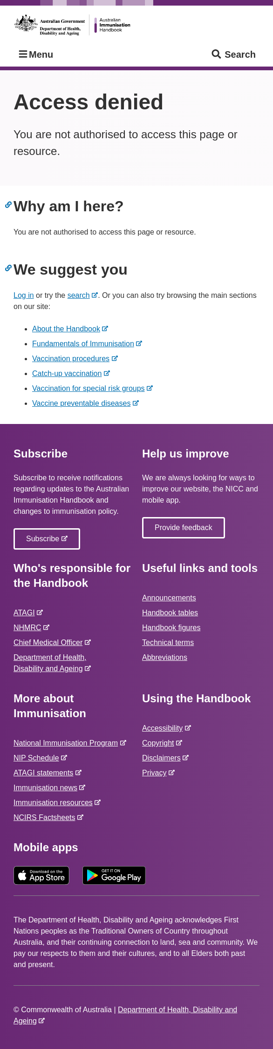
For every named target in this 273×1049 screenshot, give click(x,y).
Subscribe (44, 541)
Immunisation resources (55, 803)
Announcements (169, 598)
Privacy (156, 773)
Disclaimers (163, 758)
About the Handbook (68, 329)
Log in (24, 295)
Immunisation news (47, 788)
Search (233, 54)
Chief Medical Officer (50, 642)
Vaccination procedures (72, 359)
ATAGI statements (45, 773)
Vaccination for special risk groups (90, 388)
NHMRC (29, 628)
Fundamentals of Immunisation (85, 344)
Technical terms (168, 642)
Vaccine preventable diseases (83, 403)
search (81, 295)
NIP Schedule (38, 758)
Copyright (159, 743)
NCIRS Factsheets (46, 817)
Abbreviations (164, 657)
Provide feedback (183, 527)
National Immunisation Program (68, 743)
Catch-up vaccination (68, 373)
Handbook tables (170, 613)
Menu (35, 54)
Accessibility (164, 728)
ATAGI (26, 613)
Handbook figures (171, 628)
